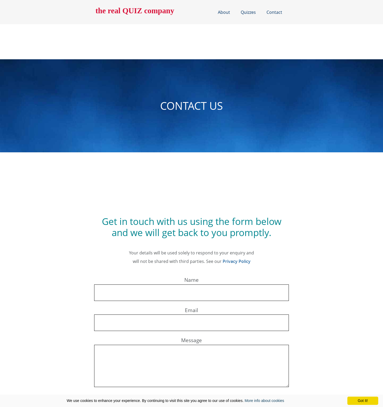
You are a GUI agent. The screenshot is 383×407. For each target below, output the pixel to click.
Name (191, 280)
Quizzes (248, 12)
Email (191, 310)
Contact (274, 12)
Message (191, 340)
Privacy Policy (233, 261)
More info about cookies (264, 400)
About (224, 12)
